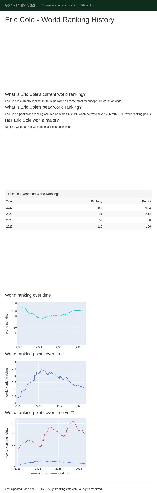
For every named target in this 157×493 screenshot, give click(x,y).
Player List (88, 5)
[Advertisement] (78, 60)
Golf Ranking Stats (20, 5)
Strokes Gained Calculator (58, 5)
